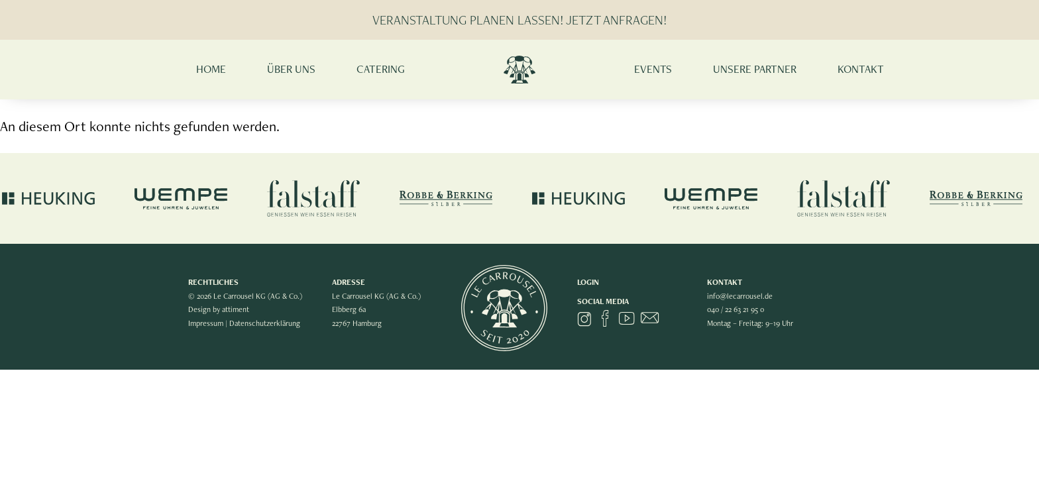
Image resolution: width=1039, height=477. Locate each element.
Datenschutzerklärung (265, 323)
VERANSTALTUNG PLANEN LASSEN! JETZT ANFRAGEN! (519, 19)
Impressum (205, 323)
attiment (236, 309)
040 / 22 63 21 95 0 (735, 309)
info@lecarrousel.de (740, 296)
